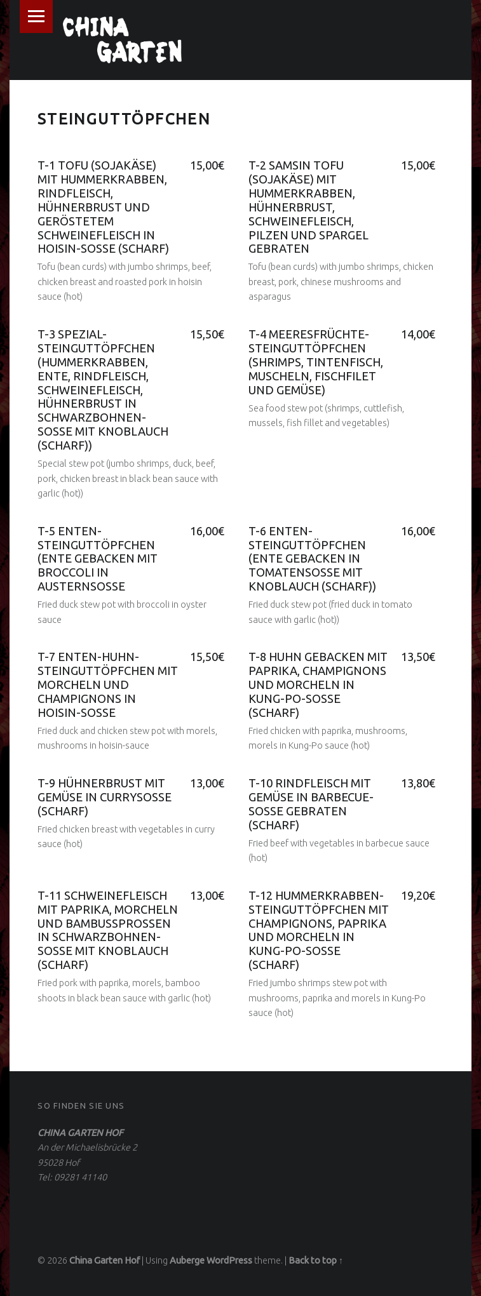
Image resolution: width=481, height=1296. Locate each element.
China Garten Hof (104, 1260)
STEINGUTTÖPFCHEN (123, 119)
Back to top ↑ (315, 1260)
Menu (36, 16)
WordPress (229, 1260)
